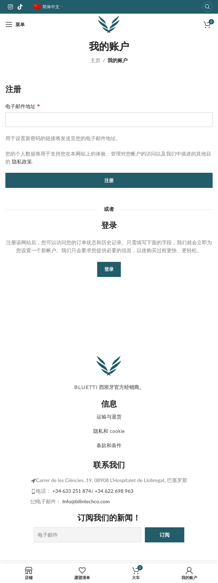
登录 (109, 269)
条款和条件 (109, 445)
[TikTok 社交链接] (20, 6)
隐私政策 (22, 161)
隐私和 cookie (109, 431)
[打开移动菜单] (15, 24)
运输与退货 (109, 416)
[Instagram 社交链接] (10, 6)
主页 (95, 60)
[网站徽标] (109, 24)
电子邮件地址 (22, 106)
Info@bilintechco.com (86, 501)
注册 (109, 180)
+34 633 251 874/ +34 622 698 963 (92, 491)
